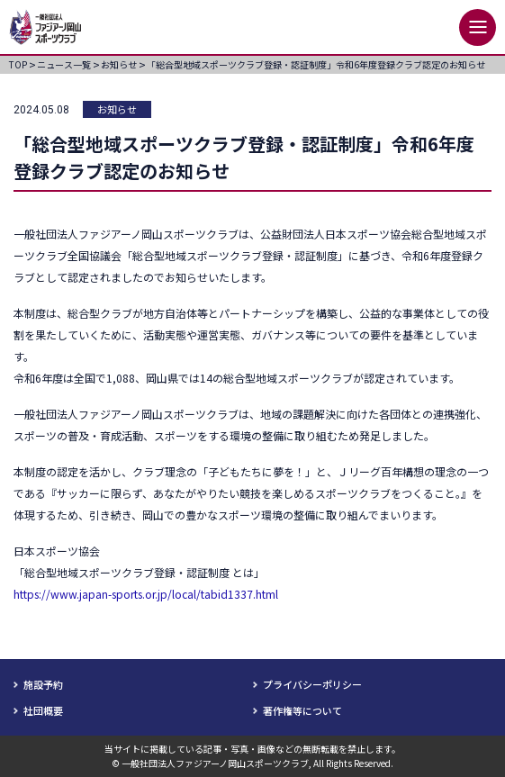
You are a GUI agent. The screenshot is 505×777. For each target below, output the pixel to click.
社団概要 (43, 710)
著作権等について (302, 710)
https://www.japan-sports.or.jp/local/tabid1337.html (146, 593)
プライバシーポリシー (312, 684)
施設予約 (43, 684)
